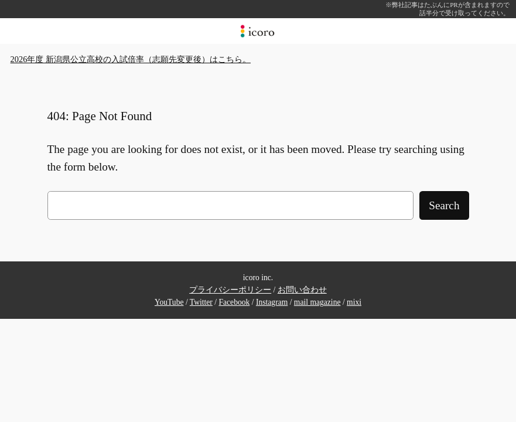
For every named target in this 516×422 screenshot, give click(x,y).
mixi (354, 302)
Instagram (272, 302)
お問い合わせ (302, 289)
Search (444, 205)
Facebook (234, 302)
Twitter (201, 302)
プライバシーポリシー (230, 289)
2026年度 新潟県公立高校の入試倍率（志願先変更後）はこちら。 (131, 59)
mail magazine (317, 302)
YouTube (169, 302)
